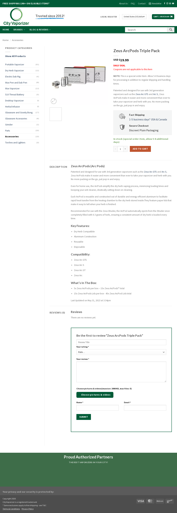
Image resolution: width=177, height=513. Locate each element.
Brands (19, 29)
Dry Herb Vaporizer (14, 70)
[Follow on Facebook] (164, 3)
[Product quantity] (120, 149)
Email (127, 402)
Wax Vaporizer (12, 88)
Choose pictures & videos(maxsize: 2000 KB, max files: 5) (104, 388)
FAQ (133, 3)
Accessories (17, 40)
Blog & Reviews (40, 29)
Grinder (9, 124)
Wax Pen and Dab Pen (16, 82)
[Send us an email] (170, 3)
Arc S (155, 94)
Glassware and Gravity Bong (18, 112)
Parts (7, 130)
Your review (82, 359)
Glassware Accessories (16, 118)
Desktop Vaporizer (14, 100)
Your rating (82, 346)
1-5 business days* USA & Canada (148, 119)
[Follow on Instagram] (167, 3)
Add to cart (140, 148)
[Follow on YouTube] (173, 3)
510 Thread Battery (14, 94)
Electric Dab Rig (12, 76)
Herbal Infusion (12, 106)
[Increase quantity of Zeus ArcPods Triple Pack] (125, 149)
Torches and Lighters (15, 142)
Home (6, 29)
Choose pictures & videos (96, 394)
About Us (123, 3)
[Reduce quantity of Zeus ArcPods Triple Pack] (115, 149)
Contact (142, 3)
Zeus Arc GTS (142, 94)
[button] (155, 3)
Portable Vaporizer (14, 64)
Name (79, 402)
